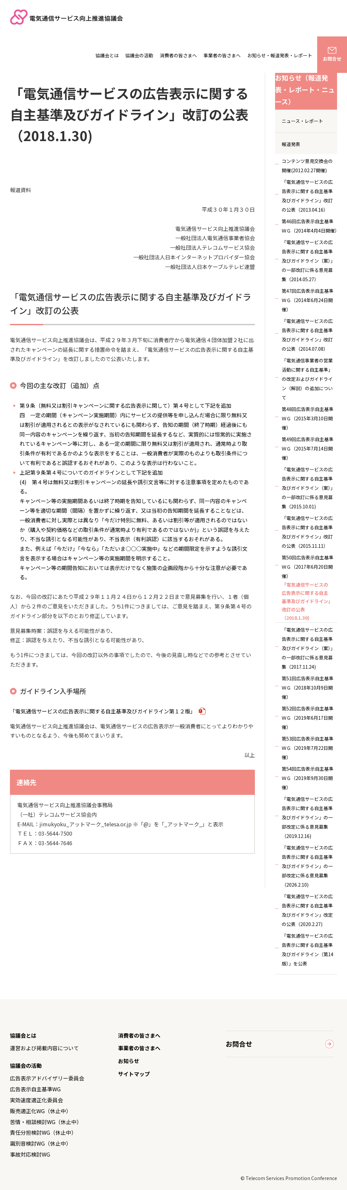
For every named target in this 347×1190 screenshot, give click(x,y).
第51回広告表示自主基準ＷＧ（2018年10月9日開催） (307, 687)
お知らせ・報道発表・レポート (279, 55)
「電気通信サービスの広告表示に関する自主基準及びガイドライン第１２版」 (107, 711)
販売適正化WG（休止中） (40, 1111)
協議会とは (107, 55)
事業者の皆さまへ (222, 55)
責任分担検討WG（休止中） (43, 1132)
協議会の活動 (139, 55)
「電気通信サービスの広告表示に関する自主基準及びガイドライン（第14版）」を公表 (307, 949)
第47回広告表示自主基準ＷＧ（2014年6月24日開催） (307, 300)
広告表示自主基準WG (35, 1089)
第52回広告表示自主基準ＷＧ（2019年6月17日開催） (307, 717)
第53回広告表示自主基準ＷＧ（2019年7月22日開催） (307, 747)
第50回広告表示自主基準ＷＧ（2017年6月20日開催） (307, 566)
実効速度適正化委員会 (36, 1100)
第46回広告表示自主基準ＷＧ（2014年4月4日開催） (309, 226)
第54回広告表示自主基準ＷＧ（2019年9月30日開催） (307, 778)
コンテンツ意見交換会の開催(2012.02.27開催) (307, 166)
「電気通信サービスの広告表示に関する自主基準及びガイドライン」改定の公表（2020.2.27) (307, 910)
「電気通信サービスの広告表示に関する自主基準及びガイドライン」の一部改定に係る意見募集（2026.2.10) (307, 866)
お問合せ (332, 58)
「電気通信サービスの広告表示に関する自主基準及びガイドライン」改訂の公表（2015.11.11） (307, 532)
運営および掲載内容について (44, 1048)
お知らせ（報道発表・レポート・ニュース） (305, 89)
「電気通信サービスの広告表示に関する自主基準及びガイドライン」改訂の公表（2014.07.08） (307, 335)
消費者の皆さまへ (178, 55)
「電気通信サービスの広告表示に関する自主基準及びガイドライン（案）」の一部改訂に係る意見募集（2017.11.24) (308, 648)
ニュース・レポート (302, 121)
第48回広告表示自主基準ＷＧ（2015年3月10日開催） (307, 418)
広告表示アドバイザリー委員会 (47, 1078)
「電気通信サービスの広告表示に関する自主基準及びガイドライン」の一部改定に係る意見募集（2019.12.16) (307, 817)
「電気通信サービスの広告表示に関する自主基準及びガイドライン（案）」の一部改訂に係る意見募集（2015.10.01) (308, 488)
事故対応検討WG (30, 1154)
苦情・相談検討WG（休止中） (46, 1122)
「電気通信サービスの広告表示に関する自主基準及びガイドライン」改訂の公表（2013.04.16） (307, 196)
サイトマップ (134, 1074)
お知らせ (128, 1061)
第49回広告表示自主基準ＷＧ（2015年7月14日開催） (307, 448)
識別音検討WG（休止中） (40, 1143)
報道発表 (291, 144)
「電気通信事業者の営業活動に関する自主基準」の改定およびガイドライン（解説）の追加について (307, 379)
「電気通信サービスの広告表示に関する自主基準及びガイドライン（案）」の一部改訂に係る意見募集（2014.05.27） (308, 261)
